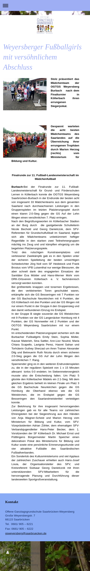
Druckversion (17, 552)
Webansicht (76, 556)
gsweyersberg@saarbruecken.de (25, 533)
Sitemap (35, 552)
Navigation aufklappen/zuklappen (45, 5)
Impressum (13, 556)
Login (80, 552)
